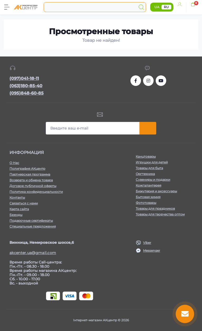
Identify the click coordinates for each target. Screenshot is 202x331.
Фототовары (146, 203)
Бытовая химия (148, 197)
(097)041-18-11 (24, 78)
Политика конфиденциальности (36, 192)
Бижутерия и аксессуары (156, 191)
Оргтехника (145, 174)
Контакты (17, 197)
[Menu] (6, 7)
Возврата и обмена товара (31, 180)
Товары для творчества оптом (160, 214)
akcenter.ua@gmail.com (32, 252)
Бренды (15, 215)
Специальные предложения (32, 226)
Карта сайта (19, 209)
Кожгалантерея (148, 185)
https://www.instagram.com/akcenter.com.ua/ (148, 81)
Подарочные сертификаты (31, 221)
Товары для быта (149, 168)
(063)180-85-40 (25, 85)
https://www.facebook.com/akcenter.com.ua (135, 81)
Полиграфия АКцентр (27, 168)
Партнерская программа (29, 174)
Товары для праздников (155, 208)
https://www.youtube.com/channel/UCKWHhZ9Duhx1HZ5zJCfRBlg (161, 81)
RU (166, 7)
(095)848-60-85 (26, 93)
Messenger (151, 250)
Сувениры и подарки (153, 180)
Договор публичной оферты (32, 186)
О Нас (14, 163)
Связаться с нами (23, 203)
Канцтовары (146, 156)
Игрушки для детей (152, 162)
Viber (147, 243)
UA (156, 7)
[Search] (141, 7)
